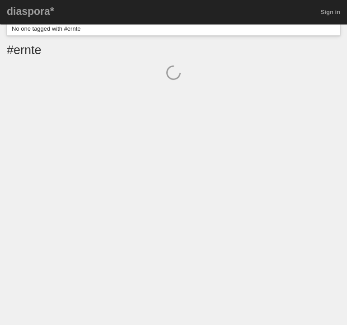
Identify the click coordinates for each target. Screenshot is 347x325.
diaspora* (30, 11)
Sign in (330, 12)
